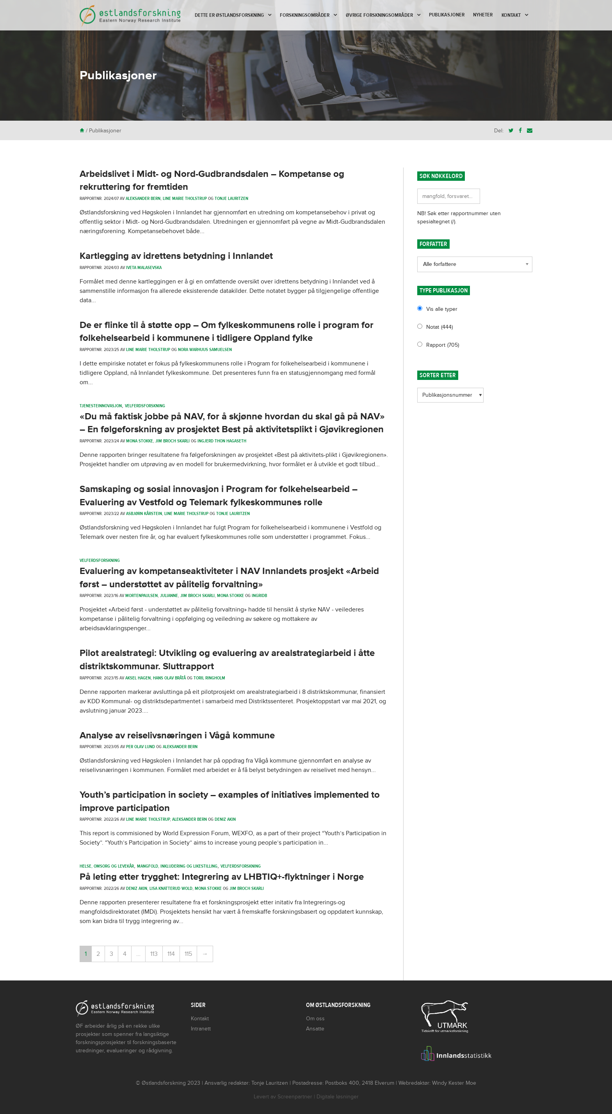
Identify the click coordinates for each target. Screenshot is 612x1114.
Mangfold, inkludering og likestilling (177, 866)
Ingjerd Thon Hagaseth (221, 441)
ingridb (259, 595)
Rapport (442, 345)
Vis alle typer (441, 309)
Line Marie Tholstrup (185, 198)
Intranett (201, 1028)
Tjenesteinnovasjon (101, 406)
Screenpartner (295, 1096)
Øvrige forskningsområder (379, 15)
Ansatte (315, 1028)
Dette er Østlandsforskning (229, 15)
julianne (169, 595)
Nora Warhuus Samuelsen (205, 349)
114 (171, 954)
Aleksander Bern (143, 198)
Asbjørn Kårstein (144, 513)
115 (188, 954)
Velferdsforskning (145, 406)
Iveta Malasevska (144, 267)
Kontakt (511, 15)
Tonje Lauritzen (231, 198)
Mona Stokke (139, 441)
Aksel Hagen (138, 678)
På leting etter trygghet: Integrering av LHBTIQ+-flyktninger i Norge (222, 876)
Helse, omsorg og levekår (107, 866)
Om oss (315, 1018)
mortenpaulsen (141, 595)
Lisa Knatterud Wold (170, 888)
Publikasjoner (446, 14)
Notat (439, 327)
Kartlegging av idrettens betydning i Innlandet (176, 256)
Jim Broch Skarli (172, 441)
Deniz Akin (225, 819)
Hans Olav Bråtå (169, 678)
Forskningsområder (304, 15)
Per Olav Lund (140, 746)
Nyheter (483, 14)
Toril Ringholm (209, 678)
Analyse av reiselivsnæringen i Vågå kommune (177, 735)
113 (154, 954)
